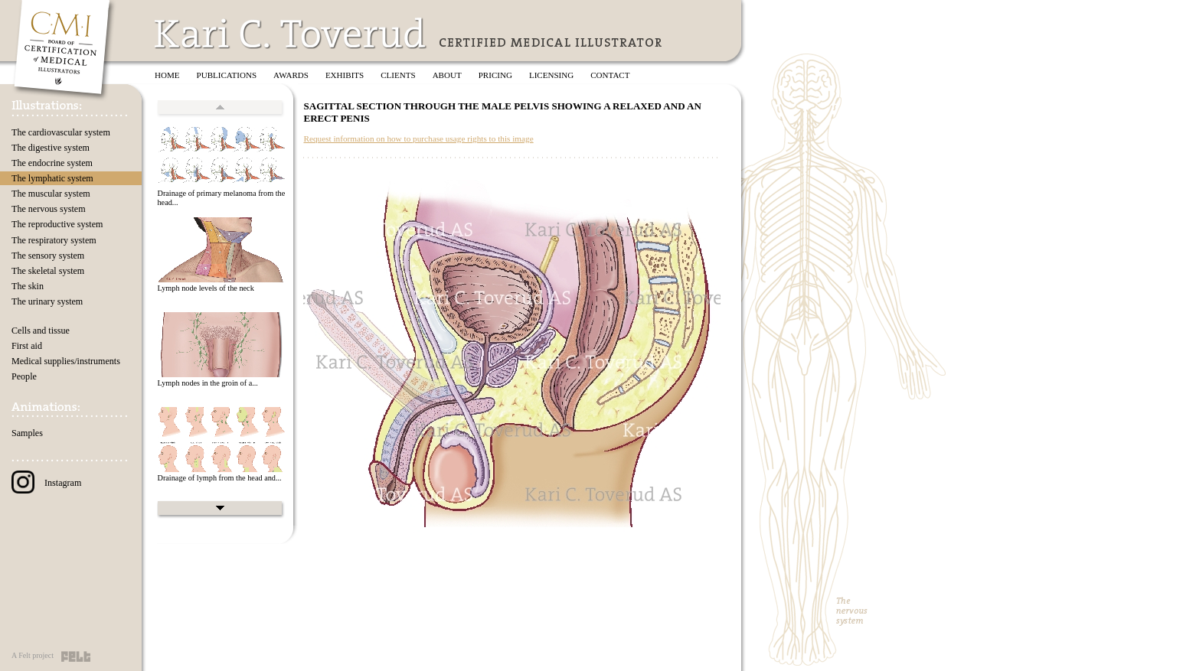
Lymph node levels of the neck (205, 288)
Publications (227, 75)
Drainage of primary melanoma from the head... (221, 198)
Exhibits (344, 75)
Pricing (495, 75)
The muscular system (50, 193)
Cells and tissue (40, 330)
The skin (27, 286)
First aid (26, 345)
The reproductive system (57, 224)
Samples (27, 433)
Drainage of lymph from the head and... (219, 478)
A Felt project (32, 655)
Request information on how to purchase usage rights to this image (418, 138)
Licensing (551, 75)
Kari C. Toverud (291, 33)
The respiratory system (53, 240)
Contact (609, 75)
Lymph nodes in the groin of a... (207, 383)
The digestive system (50, 147)
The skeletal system (47, 270)
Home (167, 75)
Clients (398, 75)
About (447, 75)
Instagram (46, 482)
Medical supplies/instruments (65, 361)
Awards (291, 75)
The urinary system (47, 301)
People (24, 376)
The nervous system (48, 209)
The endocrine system (52, 163)
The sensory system (47, 255)
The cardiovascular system (60, 132)
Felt (75, 656)
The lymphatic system (52, 178)
